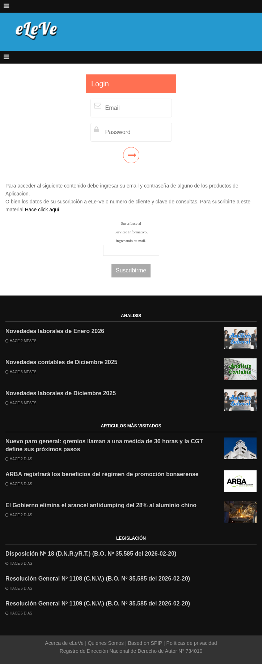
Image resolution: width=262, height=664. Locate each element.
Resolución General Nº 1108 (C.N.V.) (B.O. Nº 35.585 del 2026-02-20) (97, 578)
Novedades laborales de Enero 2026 (54, 331)
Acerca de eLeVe (65, 643)
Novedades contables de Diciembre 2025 (61, 362)
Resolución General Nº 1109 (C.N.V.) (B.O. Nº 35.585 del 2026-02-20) (97, 603)
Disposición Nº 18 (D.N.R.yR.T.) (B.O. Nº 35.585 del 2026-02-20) (90, 554)
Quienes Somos (105, 643)
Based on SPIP (145, 643)
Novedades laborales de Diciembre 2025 (60, 393)
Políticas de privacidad (191, 643)
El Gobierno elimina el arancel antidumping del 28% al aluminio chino (100, 505)
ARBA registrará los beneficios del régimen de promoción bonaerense (102, 474)
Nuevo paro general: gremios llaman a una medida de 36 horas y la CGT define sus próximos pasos (104, 445)
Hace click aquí (42, 209)
